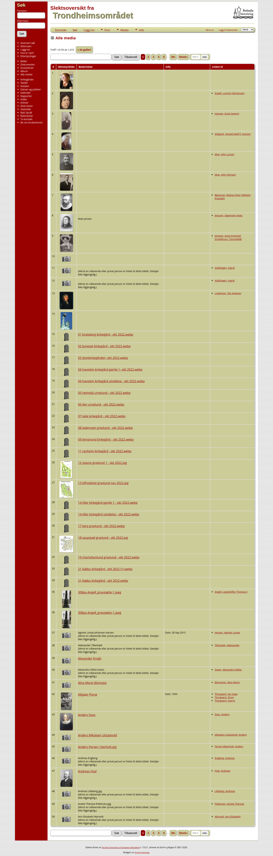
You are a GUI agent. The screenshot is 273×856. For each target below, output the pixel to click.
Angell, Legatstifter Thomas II (231, 591)
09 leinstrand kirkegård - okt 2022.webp (106, 439)
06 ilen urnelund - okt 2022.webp (101, 404)
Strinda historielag (142, 852)
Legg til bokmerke (228, 30)
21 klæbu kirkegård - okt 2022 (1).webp (105, 569)
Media (124, 30)
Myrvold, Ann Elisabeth (228, 816)
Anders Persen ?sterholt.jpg (97, 747)
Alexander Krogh (89, 658)
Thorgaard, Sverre (225, 700)
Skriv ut (209, 30)
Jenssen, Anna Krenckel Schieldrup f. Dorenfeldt (228, 237)
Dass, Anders (222, 714)
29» (173, 57)
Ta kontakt (27, 119)
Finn (107, 30)
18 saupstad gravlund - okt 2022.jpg (103, 538)
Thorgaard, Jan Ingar (226, 694)
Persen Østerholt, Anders (229, 746)
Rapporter (26, 96)
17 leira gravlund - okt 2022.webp (101, 526)
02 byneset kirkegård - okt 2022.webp (104, 346)
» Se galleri (84, 49)
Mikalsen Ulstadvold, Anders (231, 734)
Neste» (183, 57)
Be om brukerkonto (32, 122)
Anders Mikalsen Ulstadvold (97, 735)
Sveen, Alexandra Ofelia (228, 669)
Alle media (26, 74)
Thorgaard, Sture (224, 697)
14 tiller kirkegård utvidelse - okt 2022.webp (108, 514)
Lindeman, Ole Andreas (228, 293)
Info (141, 30)
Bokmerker (27, 116)
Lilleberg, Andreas (225, 791)
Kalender (26, 92)
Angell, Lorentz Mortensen (230, 93)
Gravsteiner (27, 67)
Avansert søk (28, 43)
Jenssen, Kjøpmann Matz (229, 215)
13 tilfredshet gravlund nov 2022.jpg (103, 483)
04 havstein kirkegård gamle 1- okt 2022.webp (110, 369)
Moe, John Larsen (224, 154)
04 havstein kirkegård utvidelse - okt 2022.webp (111, 381)
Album (24, 71)
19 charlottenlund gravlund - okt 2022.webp (108, 557)
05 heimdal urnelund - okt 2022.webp (104, 393)
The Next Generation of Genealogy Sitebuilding (121, 847)
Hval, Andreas (222, 770)
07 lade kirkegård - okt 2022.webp (102, 416)
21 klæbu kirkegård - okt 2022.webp (103, 581)
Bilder (24, 61)
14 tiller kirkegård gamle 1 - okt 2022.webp (108, 503)
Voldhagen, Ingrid (225, 267)
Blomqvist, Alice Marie (227, 682)
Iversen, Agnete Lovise (227, 632)
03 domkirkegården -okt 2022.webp (103, 358)
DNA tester (27, 106)
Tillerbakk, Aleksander (227, 645)
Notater (25, 86)
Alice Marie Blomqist (92, 683)
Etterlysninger (28, 56)
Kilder (24, 99)
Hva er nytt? (27, 52)
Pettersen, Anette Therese (229, 804)
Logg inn (25, 49)
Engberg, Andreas (225, 758)
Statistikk (26, 109)
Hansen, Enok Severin (227, 113)
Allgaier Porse (87, 694)
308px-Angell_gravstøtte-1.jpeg (99, 592)
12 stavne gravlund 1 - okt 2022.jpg (102, 463)
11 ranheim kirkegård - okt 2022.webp (104, 451)
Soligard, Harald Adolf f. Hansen (233, 134)
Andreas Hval (87, 771)
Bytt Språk (26, 112)
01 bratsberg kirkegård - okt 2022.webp (105, 334)
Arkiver (25, 102)
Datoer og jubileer (31, 89)
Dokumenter (28, 64)
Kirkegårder (27, 79)
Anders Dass (86, 715)
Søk (21, 5)
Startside (60, 30)
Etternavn (26, 46)
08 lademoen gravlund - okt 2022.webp (105, 428)
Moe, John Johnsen (225, 174)
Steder (24, 82)
